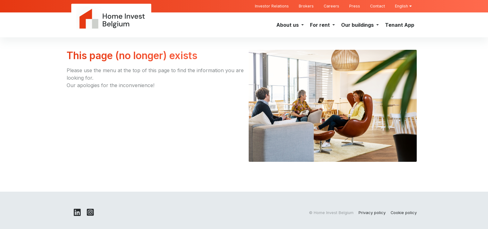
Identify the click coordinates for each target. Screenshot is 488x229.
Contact (377, 6)
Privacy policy (372, 212)
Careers (331, 6)
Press (354, 6)
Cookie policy (404, 212)
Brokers (306, 6)
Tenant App (399, 25)
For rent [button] (320, 25)
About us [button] (288, 25)
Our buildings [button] (358, 25)
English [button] (403, 6)
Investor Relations (272, 6)
